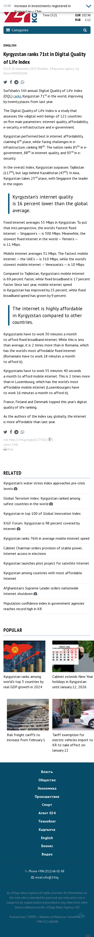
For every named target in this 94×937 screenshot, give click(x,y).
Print (8, 449)
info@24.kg (51, 877)
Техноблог (47, 821)
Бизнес (47, 845)
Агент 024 (47, 813)
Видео (47, 854)
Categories (17, 30)
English (9, 45)
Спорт (47, 804)
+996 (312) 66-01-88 (51, 871)
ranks (17, 96)
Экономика (47, 788)
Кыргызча (47, 829)
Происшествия (47, 796)
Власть (47, 771)
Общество (47, 780)
